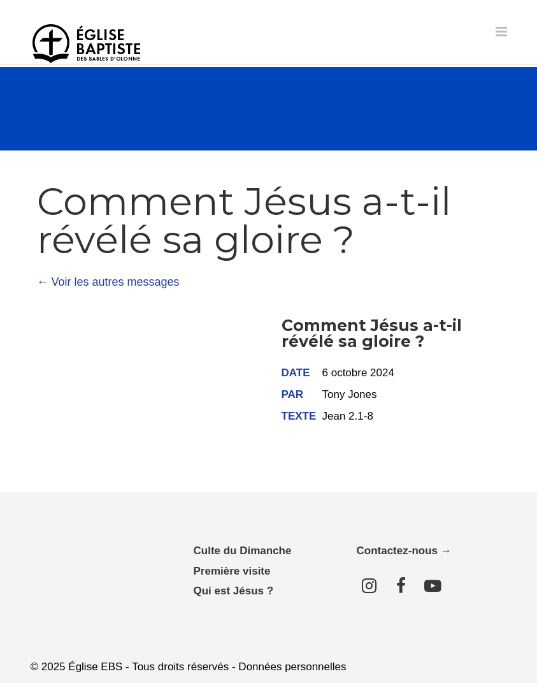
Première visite (232, 571)
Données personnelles (292, 667)
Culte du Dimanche (243, 551)
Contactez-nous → (404, 551)
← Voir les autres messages (108, 281)
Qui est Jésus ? (234, 591)
